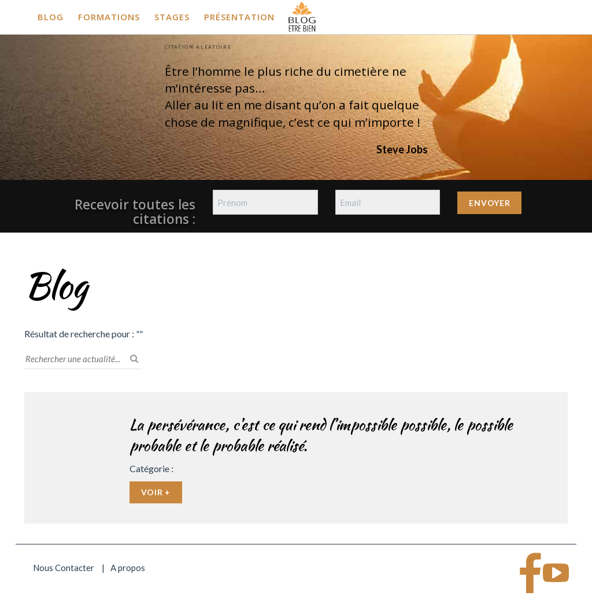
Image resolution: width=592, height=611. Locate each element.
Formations (109, 17)
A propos (127, 567)
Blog (51, 17)
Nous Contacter (63, 567)
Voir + (156, 492)
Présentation (239, 17)
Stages (172, 17)
